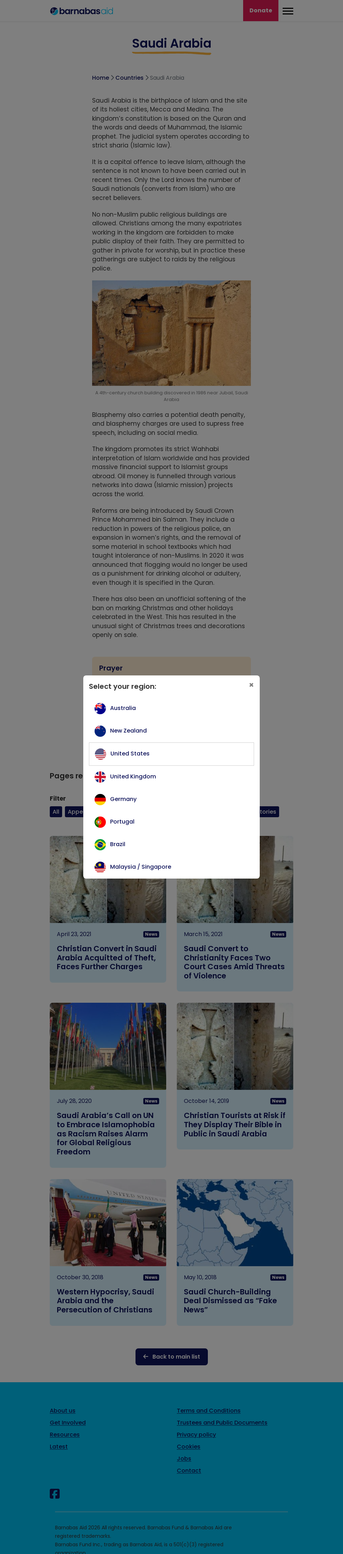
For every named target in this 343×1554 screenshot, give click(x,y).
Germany (123, 799)
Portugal (122, 822)
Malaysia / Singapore (140, 867)
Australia (123, 708)
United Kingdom (133, 776)
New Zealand (128, 731)
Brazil (117, 844)
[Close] (251, 685)
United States (130, 753)
